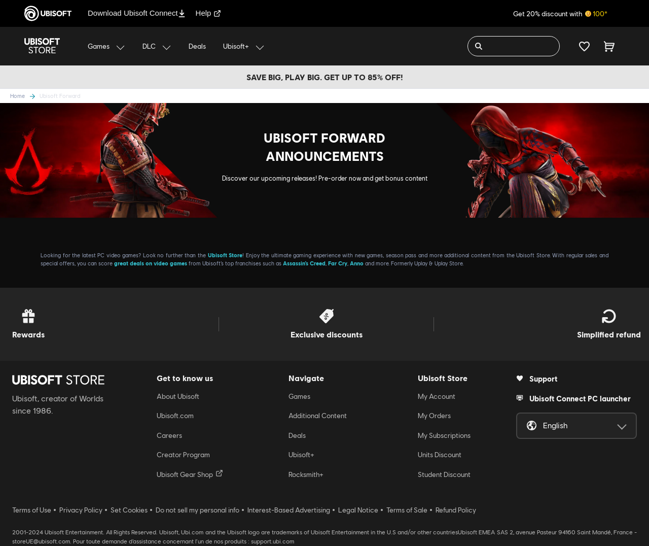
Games (299, 396)
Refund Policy (456, 510)
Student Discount (444, 474)
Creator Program (183, 455)
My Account (436, 396)
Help (209, 13)
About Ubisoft (178, 396)
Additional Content (318, 416)
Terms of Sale (406, 510)
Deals (297, 435)
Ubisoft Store (225, 255)
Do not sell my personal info (197, 510)
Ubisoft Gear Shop (190, 474)
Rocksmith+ (306, 474)
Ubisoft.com (175, 416)
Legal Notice (358, 510)
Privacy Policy (80, 510)
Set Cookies (129, 510)
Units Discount (439, 455)
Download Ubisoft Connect (137, 13)
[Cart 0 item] (609, 46)
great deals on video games (150, 263)
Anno (357, 263)
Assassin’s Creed (304, 263)
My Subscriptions (444, 435)
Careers (169, 435)
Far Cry (337, 263)
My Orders (434, 416)
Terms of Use (31, 510)
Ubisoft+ (301, 455)
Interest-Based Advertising (288, 510)
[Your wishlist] (584, 46)
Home (17, 95)
